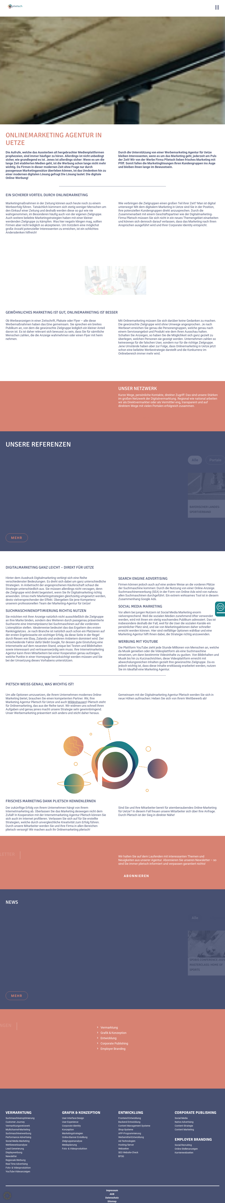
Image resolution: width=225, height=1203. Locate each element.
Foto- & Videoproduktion (18, 1167)
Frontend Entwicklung (129, 1118)
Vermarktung (109, 1027)
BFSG (121, 1156)
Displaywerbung (14, 1152)
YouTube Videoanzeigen (18, 1171)
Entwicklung (108, 1038)
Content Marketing (184, 1129)
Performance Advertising (18, 1137)
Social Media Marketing (140, 606)
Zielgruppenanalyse (72, 1141)
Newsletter (202, 860)
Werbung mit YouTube (138, 641)
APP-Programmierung (129, 1133)
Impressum (112, 1190)
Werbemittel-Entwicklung (131, 1137)
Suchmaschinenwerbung (18, 1133)
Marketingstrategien (72, 1133)
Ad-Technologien (126, 1141)
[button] (7, 1195)
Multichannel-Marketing (18, 1129)
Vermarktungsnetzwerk (18, 1125)
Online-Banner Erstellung (74, 1137)
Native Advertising (184, 1122)
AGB (112, 1194)
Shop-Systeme (125, 1129)
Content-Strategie (184, 1125)
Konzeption (68, 1129)
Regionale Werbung (16, 1160)
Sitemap (112, 1201)
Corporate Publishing (114, 1043)
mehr (16, 538)
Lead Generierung (15, 1148)
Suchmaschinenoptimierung (32, 610)
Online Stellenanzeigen (186, 1148)
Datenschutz (112, 1197)
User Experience (70, 1122)
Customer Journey (15, 1122)
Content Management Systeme (134, 1125)
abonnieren (136, 876)
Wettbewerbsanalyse (16, 1144)
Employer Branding (113, 1048)
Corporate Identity (71, 1125)
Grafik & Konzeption (113, 1033)
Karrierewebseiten (184, 1152)
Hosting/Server (126, 1144)
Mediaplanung (69, 1144)
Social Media (181, 1118)
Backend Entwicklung (129, 1122)
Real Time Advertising (17, 1164)
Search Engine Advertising (142, 578)
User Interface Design (73, 1118)
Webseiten (123, 1148)
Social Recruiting (183, 1145)
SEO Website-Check (128, 1152)
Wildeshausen (77, 702)
